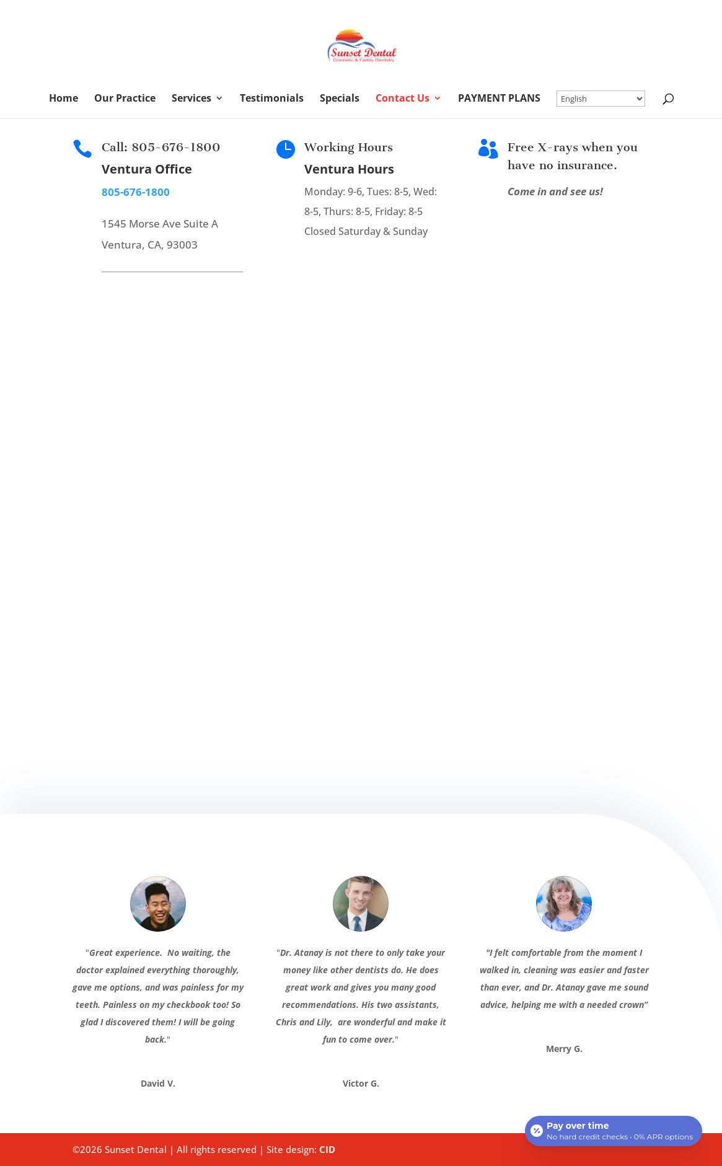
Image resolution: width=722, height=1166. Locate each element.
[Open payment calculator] (613, 1130)
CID (327, 1149)
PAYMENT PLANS (499, 99)
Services (191, 99)
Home (63, 99)
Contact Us (402, 99)
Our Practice (125, 99)
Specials (339, 99)
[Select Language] (601, 99)
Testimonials (272, 99)
